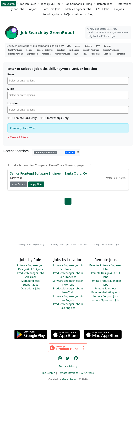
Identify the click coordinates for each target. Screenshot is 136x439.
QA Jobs (119, 9)
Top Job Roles (28, 4)
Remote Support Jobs (105, 296)
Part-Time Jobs (51, 9)
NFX (85, 53)
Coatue (107, 46)
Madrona (46, 53)
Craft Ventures (15, 50)
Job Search (8, 4)
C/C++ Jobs (102, 9)
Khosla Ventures (111, 50)
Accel (77, 46)
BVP (98, 46)
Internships (124, 4)
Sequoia (107, 53)
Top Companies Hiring (78, 4)
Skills (10, 89)
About (79, 14)
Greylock (61, 50)
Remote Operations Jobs (105, 300)
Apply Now (36, 184)
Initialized (74, 50)
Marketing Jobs (30, 281)
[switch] (10, 118)
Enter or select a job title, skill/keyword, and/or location (52, 68)
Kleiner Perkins (15, 53)
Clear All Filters (17, 137)
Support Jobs (30, 284)
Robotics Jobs (51, 14)
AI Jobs (33, 9)
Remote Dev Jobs (68, 373)
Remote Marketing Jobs (105, 292)
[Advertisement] (68, 415)
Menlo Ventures (62, 53)
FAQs (67, 14)
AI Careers (87, 373)
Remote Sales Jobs (105, 288)
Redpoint (95, 53)
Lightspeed (32, 53)
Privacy (72, 366)
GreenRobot (69, 379)
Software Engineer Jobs (30, 265)
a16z (69, 46)
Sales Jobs (30, 277)
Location (13, 103)
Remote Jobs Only (25, 118)
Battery (88, 46)
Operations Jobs (30, 288)
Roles (10, 74)
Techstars (120, 53)
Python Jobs (17, 9)
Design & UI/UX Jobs (30, 269)
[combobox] (68, 81)
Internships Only (57, 118)
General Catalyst (45, 50)
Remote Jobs (104, 4)
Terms (62, 366)
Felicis (29, 50)
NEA (76, 53)
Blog (90, 14)
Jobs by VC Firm (50, 4)
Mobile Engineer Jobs (78, 9)
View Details (18, 184)
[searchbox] (69, 81)
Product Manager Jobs (30, 273)
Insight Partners (91, 50)
